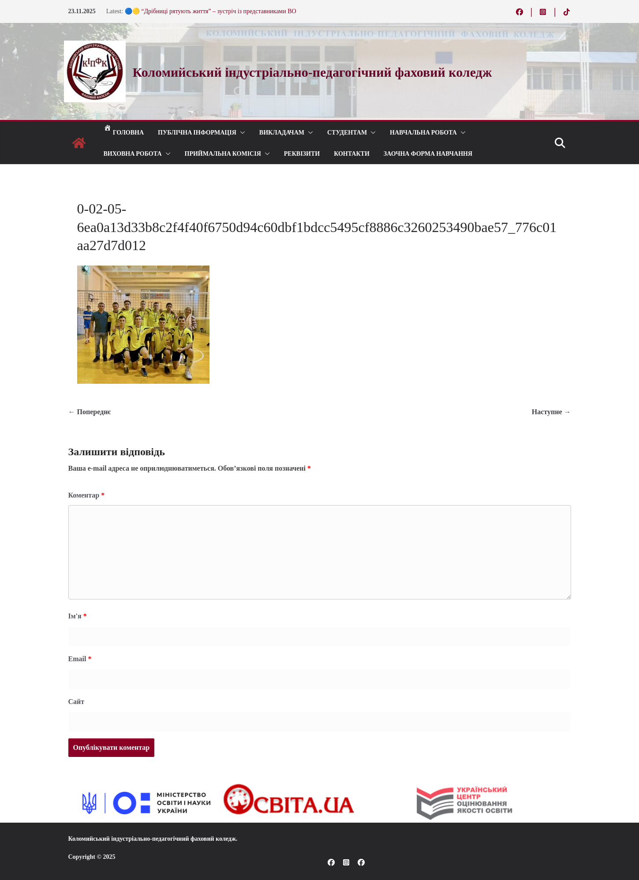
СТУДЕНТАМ (347, 132)
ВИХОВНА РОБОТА (133, 153)
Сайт (76, 701)
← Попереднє (89, 412)
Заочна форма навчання (428, 153)
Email (80, 659)
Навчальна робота (423, 132)
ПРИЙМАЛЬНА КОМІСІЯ (223, 153)
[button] (240, 132)
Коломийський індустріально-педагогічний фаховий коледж (152, 838)
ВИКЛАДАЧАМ (281, 132)
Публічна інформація (197, 132)
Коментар (86, 495)
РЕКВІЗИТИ (302, 153)
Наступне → (551, 412)
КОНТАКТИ (352, 153)
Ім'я (77, 616)
